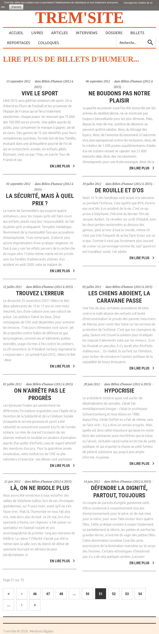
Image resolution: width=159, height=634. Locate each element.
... (74, 594)
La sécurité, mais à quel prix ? (40, 198)
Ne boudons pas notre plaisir (119, 97)
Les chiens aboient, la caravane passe (119, 295)
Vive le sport (40, 93)
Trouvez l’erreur (40, 291)
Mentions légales (41, 631)
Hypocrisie (119, 388)
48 (61, 594)
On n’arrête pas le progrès (39, 392)
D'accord (16, 7)
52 (114, 594)
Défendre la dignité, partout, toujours (119, 490)
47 (48, 594)
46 (35, 594)
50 (87, 594)
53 (127, 594)
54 (140, 594)
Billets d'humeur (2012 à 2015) (132, 182)
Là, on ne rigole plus (39, 486)
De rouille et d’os (119, 188)
